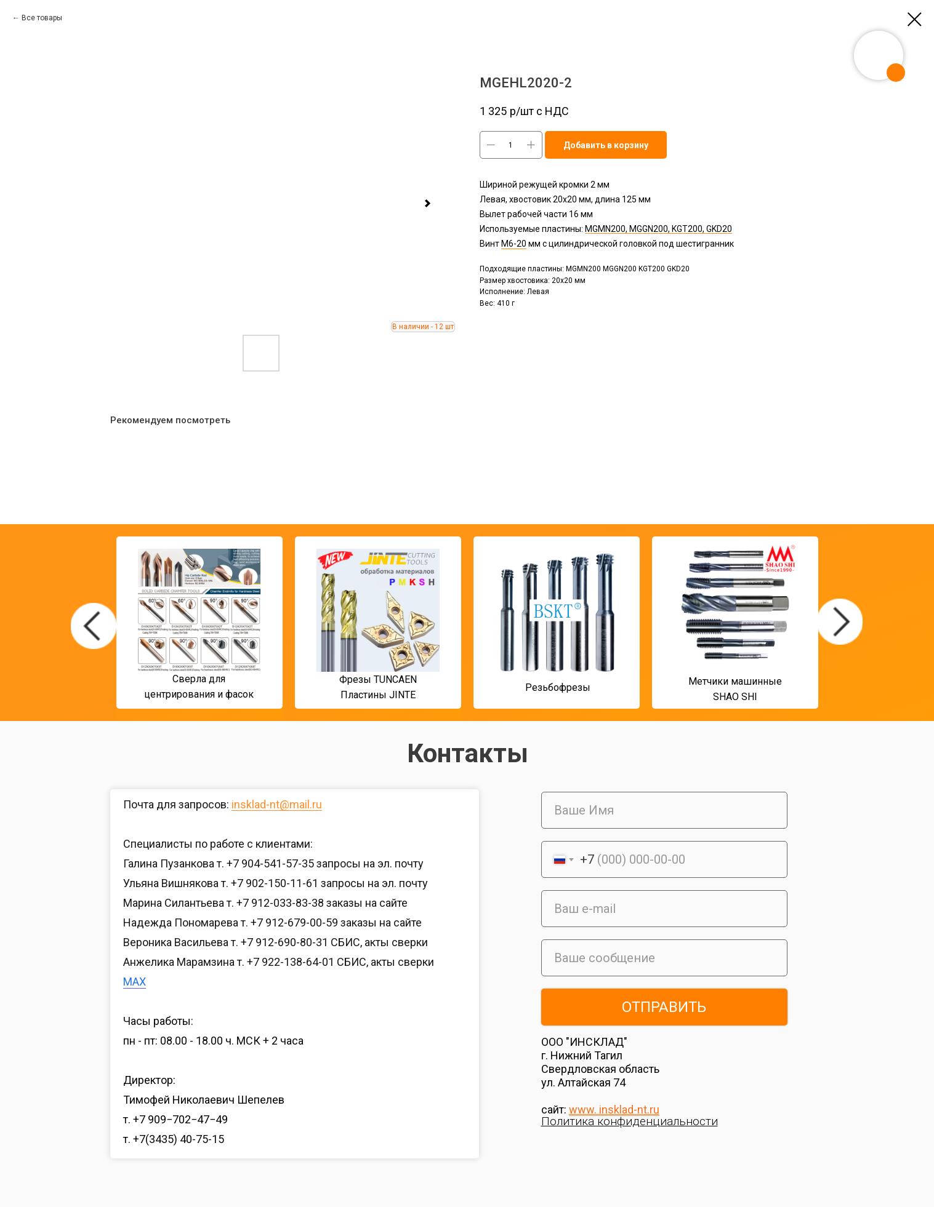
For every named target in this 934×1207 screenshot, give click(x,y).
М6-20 (513, 244)
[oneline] (664, 957)
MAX (134, 981)
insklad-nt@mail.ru (276, 804)
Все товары (42, 18)
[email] (664, 908)
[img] (93, 626)
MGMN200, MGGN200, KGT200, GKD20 (658, 229)
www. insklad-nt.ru (614, 1109)
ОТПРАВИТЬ (664, 1007)
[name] (664, 810)
